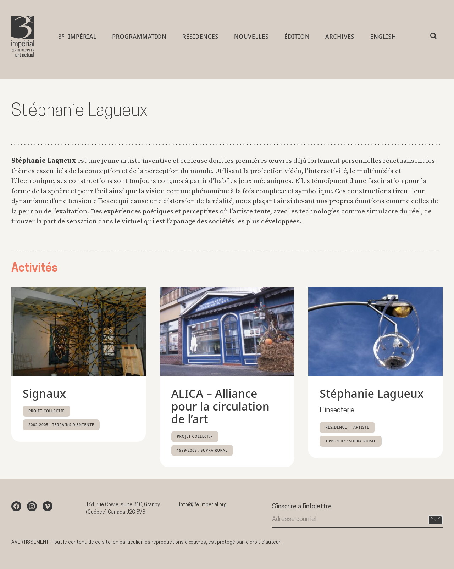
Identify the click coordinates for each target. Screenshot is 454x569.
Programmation (139, 38)
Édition (297, 38)
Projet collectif (46, 410)
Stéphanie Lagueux (371, 393)
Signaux (44, 393)
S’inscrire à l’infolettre (302, 506)
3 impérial (77, 37)
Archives (339, 38)
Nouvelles (251, 38)
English (383, 38)
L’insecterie (337, 410)
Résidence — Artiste (347, 427)
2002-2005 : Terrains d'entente (61, 424)
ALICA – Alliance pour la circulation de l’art (220, 406)
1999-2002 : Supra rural (202, 450)
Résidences (200, 38)
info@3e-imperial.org (203, 505)
